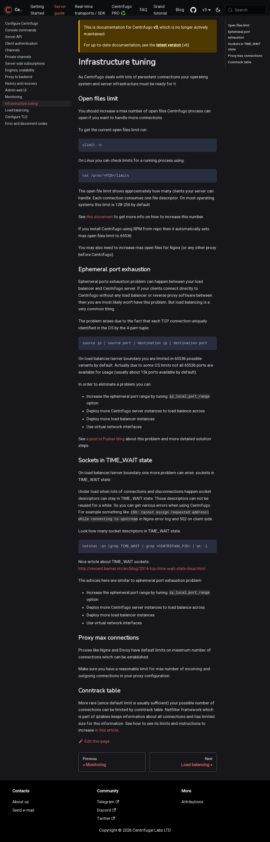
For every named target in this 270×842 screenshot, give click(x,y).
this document (99, 216)
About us (20, 801)
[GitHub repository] (193, 10)
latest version (168, 44)
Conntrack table (239, 62)
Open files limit (238, 25)
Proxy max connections (245, 56)
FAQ (143, 9)
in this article (106, 730)
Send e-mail (23, 810)
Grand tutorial (160, 10)
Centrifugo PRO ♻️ (122, 10)
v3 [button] (204, 9)
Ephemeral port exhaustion (239, 34)
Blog (180, 9)
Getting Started (37, 10)
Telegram (108, 801)
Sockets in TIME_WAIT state (244, 46)
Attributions (192, 801)
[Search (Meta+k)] (245, 10)
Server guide (60, 10)
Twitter (106, 818)
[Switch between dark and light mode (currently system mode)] (218, 10)
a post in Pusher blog (105, 438)
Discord (106, 810)
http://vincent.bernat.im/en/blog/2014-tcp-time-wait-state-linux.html (141, 568)
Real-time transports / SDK (90, 10)
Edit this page (94, 741)
